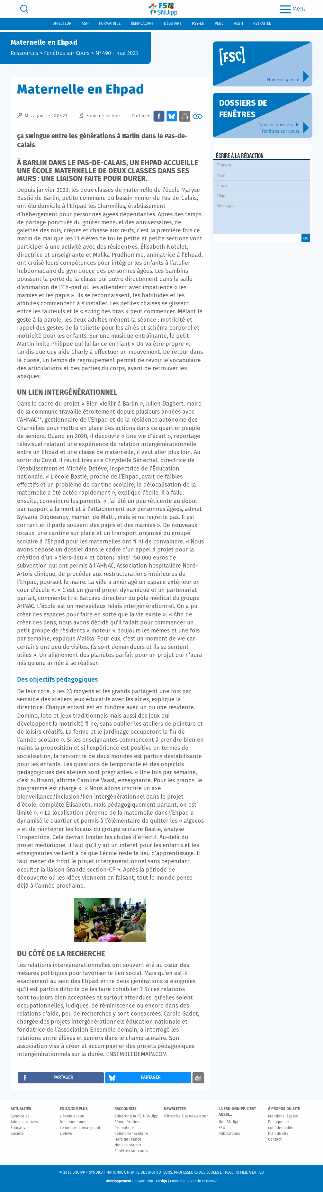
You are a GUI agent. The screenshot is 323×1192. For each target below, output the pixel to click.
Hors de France (127, 1140)
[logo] (162, 9)
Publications (229, 1134)
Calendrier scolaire (131, 1134)
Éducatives (20, 1128)
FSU (222, 1128)
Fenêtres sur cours (131, 1151)
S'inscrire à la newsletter (186, 1116)
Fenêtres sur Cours (67, 53)
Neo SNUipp (229, 1122)
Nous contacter (127, 1145)
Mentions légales (283, 1116)
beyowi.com (143, 1181)
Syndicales (20, 1116)
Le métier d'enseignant (80, 1128)
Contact (275, 1140)
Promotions (124, 1128)
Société (17, 1134)
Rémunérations (127, 1122)
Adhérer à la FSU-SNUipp (136, 1116)
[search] (24, 9)
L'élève (66, 1134)
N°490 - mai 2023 (116, 53)
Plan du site (278, 1134)
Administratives (24, 1122)
